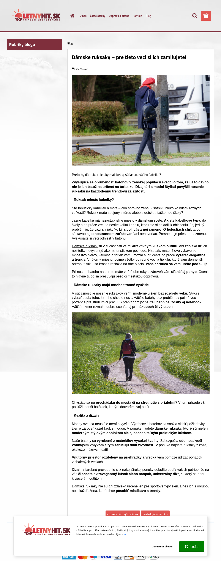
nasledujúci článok (154, 514)
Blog (148, 16)
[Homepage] (70, 16)
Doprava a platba (119, 16)
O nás (83, 16)
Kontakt (137, 16)
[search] (195, 16)
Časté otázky (97, 16)
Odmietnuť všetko (162, 546)
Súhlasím (192, 546)
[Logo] (36, 16)
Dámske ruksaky (85, 246)
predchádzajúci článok (124, 514)
